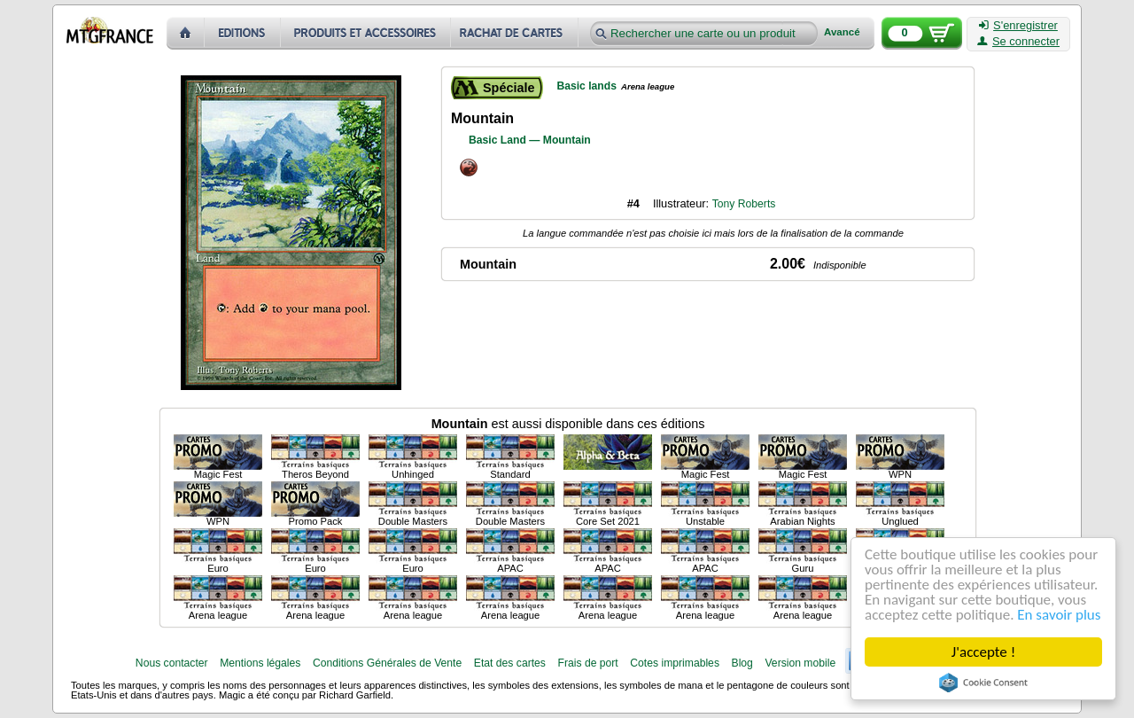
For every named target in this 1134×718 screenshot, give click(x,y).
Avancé (842, 32)
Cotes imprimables (674, 663)
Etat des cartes (510, 663)
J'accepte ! (983, 652)
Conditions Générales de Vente (387, 663)
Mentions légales (260, 663)
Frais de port (587, 663)
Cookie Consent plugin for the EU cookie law (983, 682)
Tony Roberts (744, 204)
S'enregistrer (1018, 26)
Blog (742, 663)
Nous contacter (172, 663)
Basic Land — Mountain (530, 140)
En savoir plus (1058, 614)
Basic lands (586, 86)
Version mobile (800, 663)
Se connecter (1018, 41)
